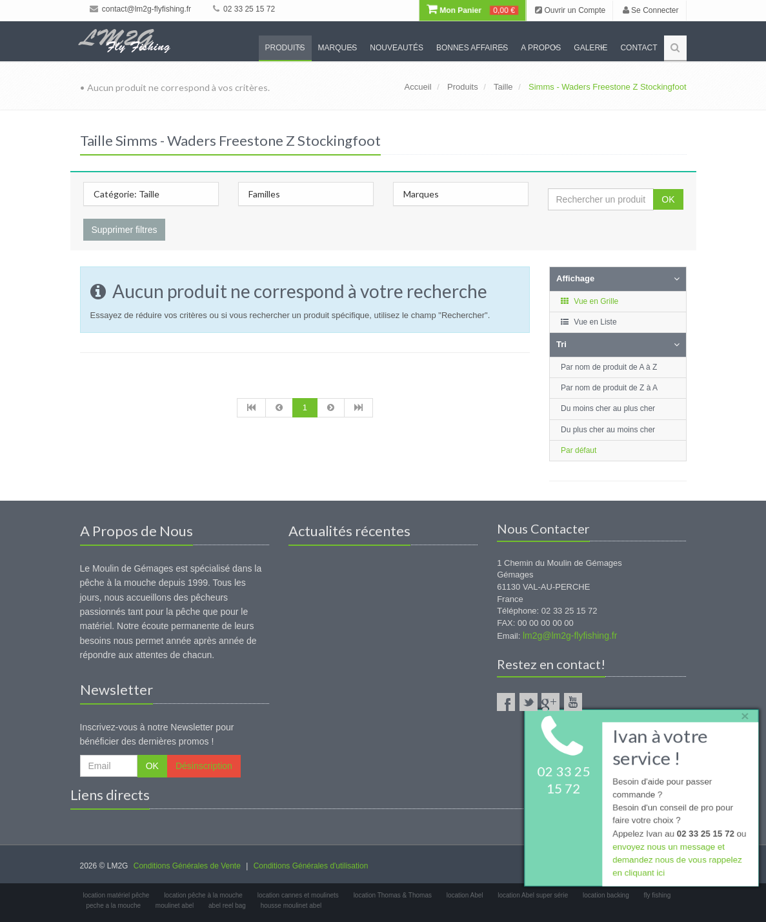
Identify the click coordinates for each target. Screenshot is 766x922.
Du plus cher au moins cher (608, 429)
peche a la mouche (113, 905)
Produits (285, 47)
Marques (338, 47)
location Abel (465, 895)
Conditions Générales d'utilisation (311, 865)
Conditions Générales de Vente (187, 865)
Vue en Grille (588, 301)
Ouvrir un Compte (570, 10)
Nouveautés (396, 47)
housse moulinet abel (291, 905)
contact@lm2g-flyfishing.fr (141, 9)
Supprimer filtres (124, 230)
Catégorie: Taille (126, 193)
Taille (503, 87)
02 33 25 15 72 (244, 9)
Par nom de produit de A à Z (609, 367)
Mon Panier (472, 10)
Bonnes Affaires (472, 47)
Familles (264, 193)
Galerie (590, 47)
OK (667, 199)
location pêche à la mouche (203, 895)
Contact (638, 47)
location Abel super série (533, 895)
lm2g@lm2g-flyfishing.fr (570, 635)
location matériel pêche (116, 895)
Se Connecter (651, 10)
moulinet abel (175, 905)
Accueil (418, 87)
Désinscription (204, 766)
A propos (541, 47)
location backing (606, 895)
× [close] (742, 713)
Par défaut (578, 450)
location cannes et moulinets (298, 895)
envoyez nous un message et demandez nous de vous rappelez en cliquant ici (676, 861)
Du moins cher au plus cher (608, 408)
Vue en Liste (588, 321)
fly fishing (657, 895)
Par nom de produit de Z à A (609, 387)
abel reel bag (227, 905)
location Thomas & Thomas (393, 895)
